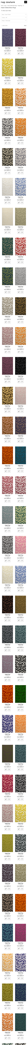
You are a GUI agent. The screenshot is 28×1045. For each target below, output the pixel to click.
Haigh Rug (20, 5)
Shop (5, 5)
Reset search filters (7, 10)
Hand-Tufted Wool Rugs (12, 5)
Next (25, 25)
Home (2, 5)
